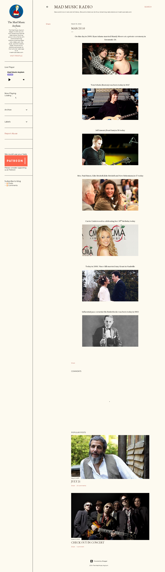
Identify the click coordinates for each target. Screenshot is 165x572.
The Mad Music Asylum (16, 23)
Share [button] (48, 24)
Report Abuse (11, 133)
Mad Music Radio (73, 6)
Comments (12, 185)
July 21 (75, 481)
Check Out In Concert (87, 542)
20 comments (81, 485)
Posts (10, 183)
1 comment (80, 547)
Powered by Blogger (98, 561)
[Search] (148, 7)
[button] (9, 80)
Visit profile (16, 56)
